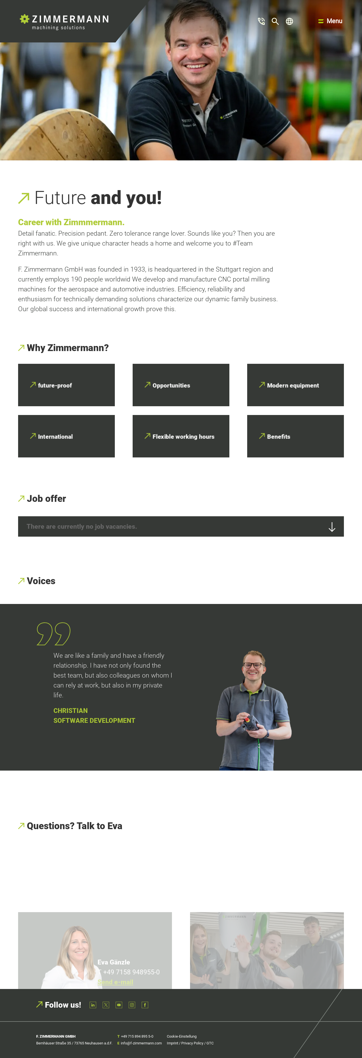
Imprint (172, 1043)
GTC (210, 1043)
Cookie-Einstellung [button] (182, 1036)
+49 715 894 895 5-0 (137, 1036)
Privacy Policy (192, 1043)
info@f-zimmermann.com (141, 1043)
